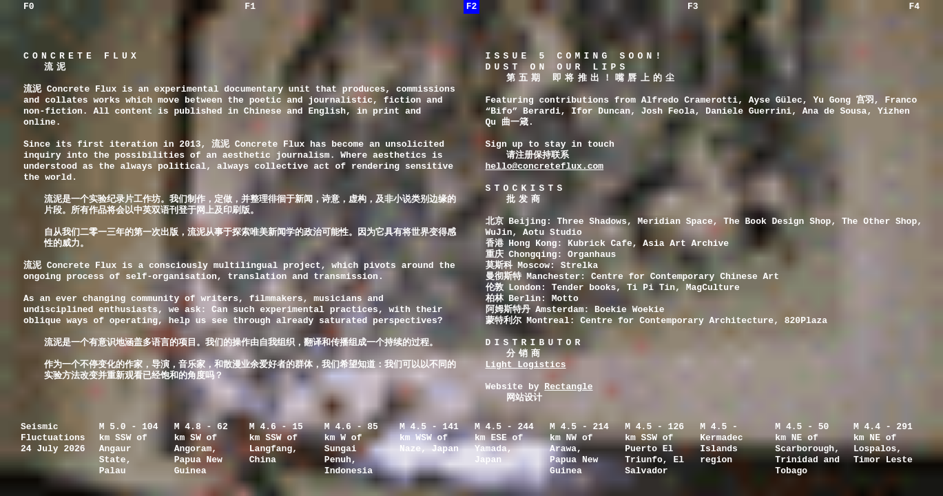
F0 (28, 6)
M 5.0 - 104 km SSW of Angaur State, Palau (128, 449)
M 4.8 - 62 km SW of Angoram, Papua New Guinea (201, 449)
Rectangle (568, 387)
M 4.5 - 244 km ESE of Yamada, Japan (504, 443)
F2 (471, 6)
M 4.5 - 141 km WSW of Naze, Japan (429, 438)
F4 (914, 6)
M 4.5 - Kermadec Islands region (721, 443)
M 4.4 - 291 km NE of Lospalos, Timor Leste (883, 443)
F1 (250, 6)
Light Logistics (526, 365)
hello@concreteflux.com (545, 167)
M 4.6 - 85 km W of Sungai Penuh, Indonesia (351, 449)
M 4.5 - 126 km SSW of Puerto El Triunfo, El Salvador (654, 449)
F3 (692, 6)
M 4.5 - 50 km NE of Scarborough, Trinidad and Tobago (807, 449)
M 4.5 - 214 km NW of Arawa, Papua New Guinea (579, 449)
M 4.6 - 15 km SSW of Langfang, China (276, 443)
